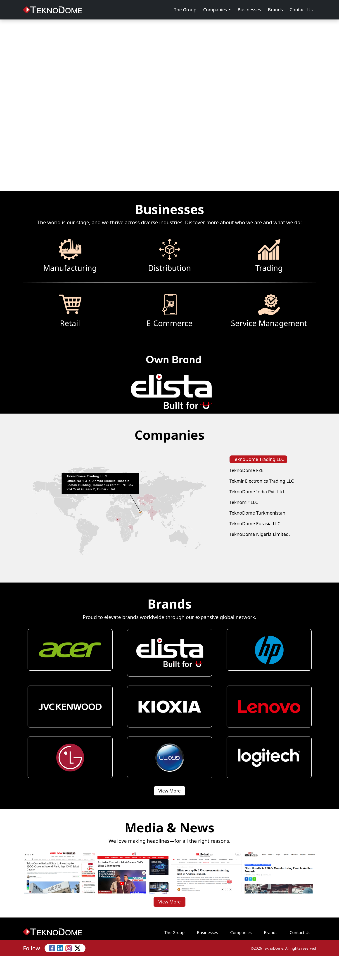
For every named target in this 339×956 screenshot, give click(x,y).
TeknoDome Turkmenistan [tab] (257, 513)
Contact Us (301, 10)
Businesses (249, 10)
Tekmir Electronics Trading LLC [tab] (262, 481)
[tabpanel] (120, 511)
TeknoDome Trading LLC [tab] (258, 459)
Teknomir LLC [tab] (244, 502)
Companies (215, 10)
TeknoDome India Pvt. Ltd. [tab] (257, 492)
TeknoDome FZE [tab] (247, 470)
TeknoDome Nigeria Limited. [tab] (260, 534)
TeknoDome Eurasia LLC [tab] (255, 523)
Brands (275, 10)
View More (169, 791)
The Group (185, 10)
